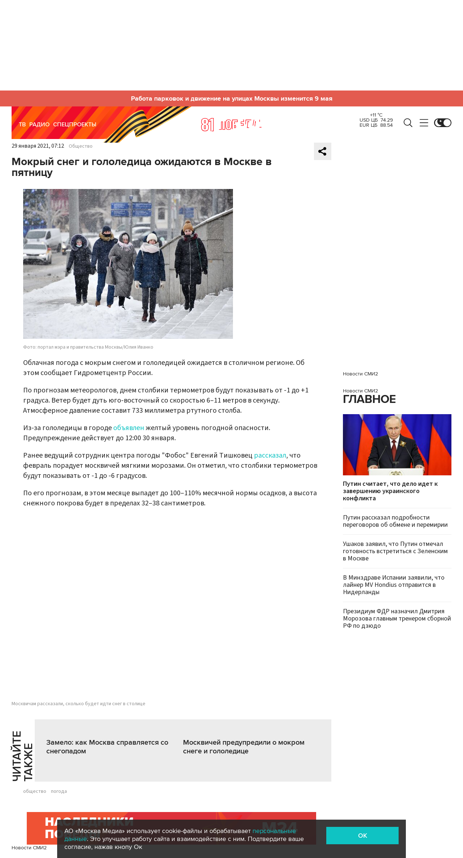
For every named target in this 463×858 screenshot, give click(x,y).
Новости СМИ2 (29, 848)
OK (362, 836)
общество (34, 791)
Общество (81, 146)
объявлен (128, 428)
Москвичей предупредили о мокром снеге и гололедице (244, 747)
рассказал (270, 455)
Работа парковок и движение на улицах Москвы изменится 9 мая (231, 98)
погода (59, 791)
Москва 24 (231, 124)
